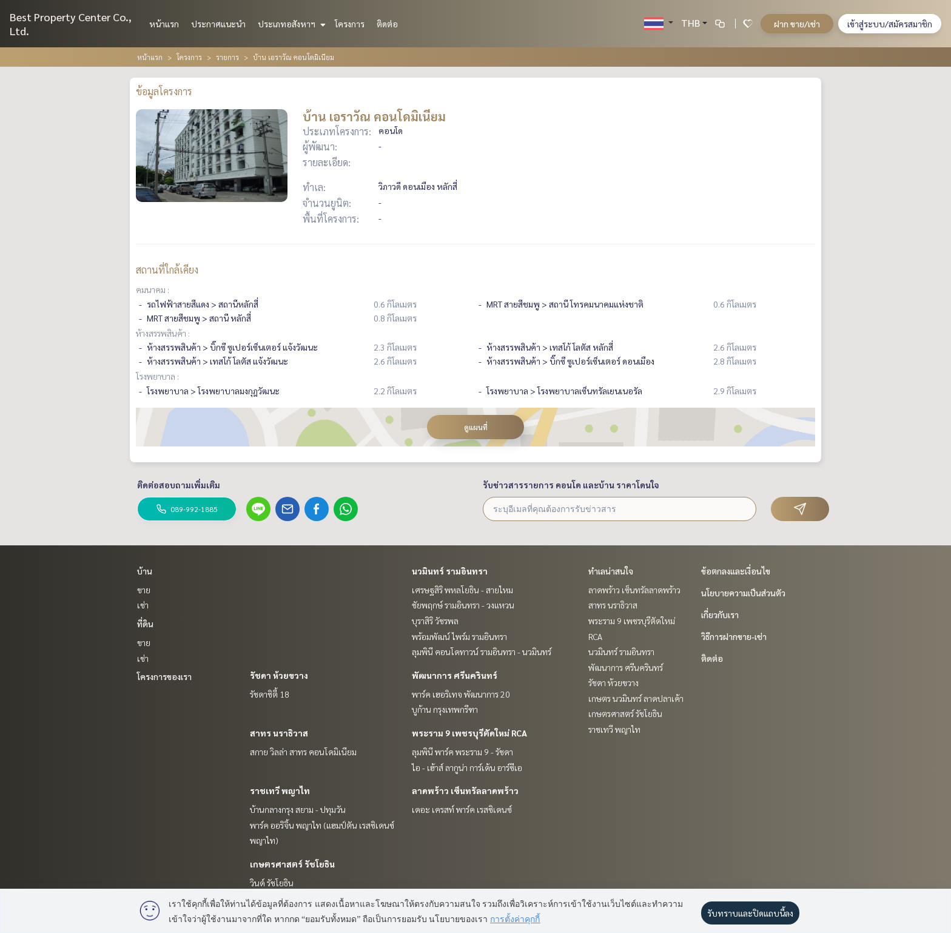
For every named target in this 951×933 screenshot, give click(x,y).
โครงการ (350, 23)
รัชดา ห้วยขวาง (279, 675)
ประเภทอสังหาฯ (290, 23)
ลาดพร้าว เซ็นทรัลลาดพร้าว (465, 790)
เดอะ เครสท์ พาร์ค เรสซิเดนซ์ (462, 809)
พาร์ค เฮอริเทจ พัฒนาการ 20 (461, 694)
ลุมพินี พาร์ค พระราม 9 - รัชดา (462, 751)
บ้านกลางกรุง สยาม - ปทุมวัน (298, 809)
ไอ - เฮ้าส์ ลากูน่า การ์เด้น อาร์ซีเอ (467, 767)
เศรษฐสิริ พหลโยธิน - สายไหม (462, 589)
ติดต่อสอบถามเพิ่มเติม (178, 484)
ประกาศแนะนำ (218, 23)
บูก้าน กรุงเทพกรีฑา (445, 709)
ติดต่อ (387, 23)
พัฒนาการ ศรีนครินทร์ (454, 675)
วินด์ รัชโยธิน (272, 882)
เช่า (143, 604)
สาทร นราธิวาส (279, 732)
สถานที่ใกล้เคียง (167, 269)
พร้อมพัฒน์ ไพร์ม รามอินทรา (459, 636)
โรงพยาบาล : (157, 376)
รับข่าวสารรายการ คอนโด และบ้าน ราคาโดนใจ (571, 484)
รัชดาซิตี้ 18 (269, 694)
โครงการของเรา (164, 676)
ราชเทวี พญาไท (280, 790)
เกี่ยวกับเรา (720, 614)
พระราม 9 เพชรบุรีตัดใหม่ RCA (469, 732)
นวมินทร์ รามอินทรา (450, 570)
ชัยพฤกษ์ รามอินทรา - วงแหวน (463, 604)
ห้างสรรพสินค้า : (163, 333)
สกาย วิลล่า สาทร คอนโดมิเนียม (303, 751)
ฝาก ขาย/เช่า (797, 23)
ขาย (143, 589)
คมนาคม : (152, 289)
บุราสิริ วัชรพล (435, 620)
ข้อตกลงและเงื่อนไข (735, 570)
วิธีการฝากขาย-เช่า (734, 636)
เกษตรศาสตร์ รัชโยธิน (292, 863)
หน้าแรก (164, 23)
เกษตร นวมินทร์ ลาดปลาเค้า (636, 698)
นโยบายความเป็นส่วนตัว (743, 592)
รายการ (227, 57)
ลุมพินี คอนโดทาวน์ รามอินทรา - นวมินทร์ (481, 651)
